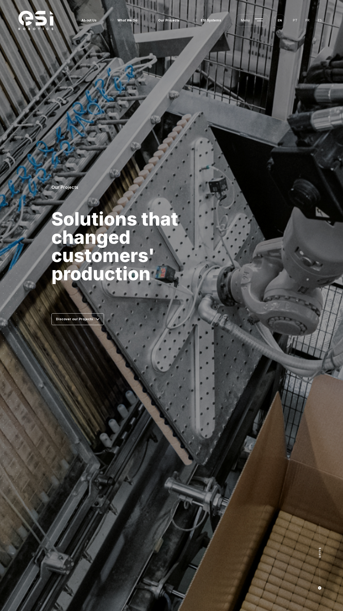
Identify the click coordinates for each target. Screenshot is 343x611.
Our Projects (169, 20)
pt (295, 20)
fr (307, 20)
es (320, 20)
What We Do (127, 20)
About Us (88, 20)
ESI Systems (211, 20)
